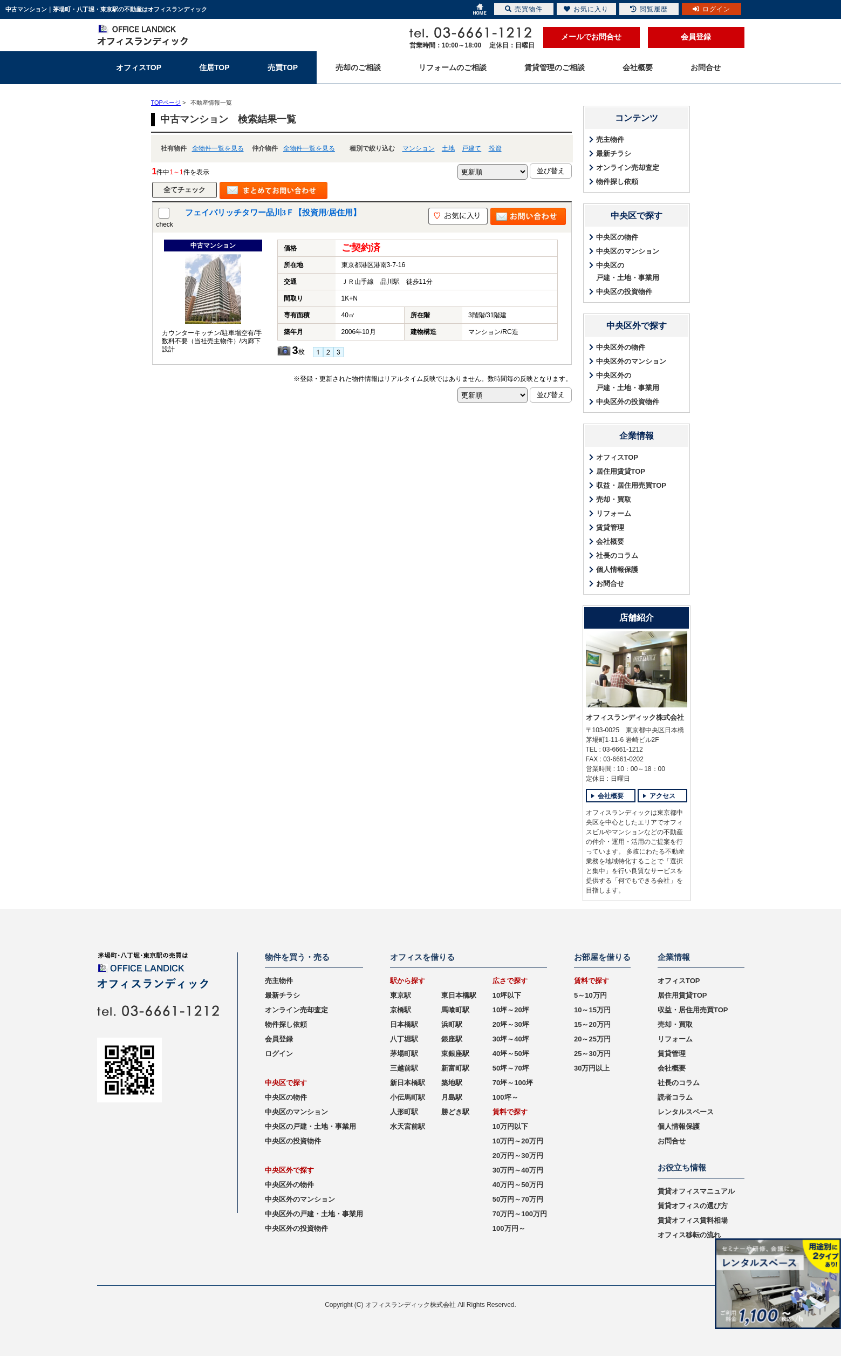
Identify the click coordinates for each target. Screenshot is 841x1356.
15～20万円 (592, 1024)
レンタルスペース (686, 1112)
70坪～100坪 (513, 1083)
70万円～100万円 (520, 1214)
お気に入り (586, 9)
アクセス (662, 796)
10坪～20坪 (511, 1010)
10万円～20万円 (518, 1141)
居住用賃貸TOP (621, 471)
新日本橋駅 (407, 1083)
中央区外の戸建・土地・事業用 (627, 381)
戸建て (471, 148)
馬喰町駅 (455, 1010)
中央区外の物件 (620, 347)
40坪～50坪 (511, 1054)
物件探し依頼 (617, 182)
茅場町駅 (404, 1054)
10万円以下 (510, 1126)
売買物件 (524, 9)
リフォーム (613, 513)
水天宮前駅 (407, 1126)
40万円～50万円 (518, 1185)
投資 (495, 148)
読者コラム (675, 1097)
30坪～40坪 (511, 1039)
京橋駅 (400, 1010)
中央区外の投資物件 (627, 402)
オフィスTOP (617, 457)
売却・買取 (613, 499)
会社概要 (610, 541)
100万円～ (509, 1228)
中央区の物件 (617, 237)
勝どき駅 (455, 1112)
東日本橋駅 (458, 995)
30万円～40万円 (518, 1170)
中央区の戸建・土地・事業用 (627, 271)
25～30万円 (592, 1054)
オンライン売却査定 (627, 167)
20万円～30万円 (518, 1155)
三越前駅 (404, 1068)
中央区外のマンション (631, 361)
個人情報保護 (617, 569)
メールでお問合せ (591, 36)
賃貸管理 (610, 527)
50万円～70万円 (518, 1199)
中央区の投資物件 (624, 292)
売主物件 (610, 139)
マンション (418, 148)
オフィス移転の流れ (689, 1235)
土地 (448, 148)
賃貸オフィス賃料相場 (693, 1220)
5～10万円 (590, 995)
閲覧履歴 (649, 9)
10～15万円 (592, 1010)
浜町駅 (451, 1024)
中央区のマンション (627, 251)
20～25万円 (592, 1039)
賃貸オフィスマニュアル (696, 1191)
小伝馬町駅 (407, 1097)
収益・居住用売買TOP (631, 485)
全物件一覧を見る (218, 148)
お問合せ (610, 584)
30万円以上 (592, 1068)
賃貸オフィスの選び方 (693, 1206)
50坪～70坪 (511, 1068)
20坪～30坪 (511, 1024)
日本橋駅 (404, 1024)
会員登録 (696, 36)
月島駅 (451, 1097)
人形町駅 (404, 1112)
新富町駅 (455, 1068)
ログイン (279, 1054)
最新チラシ (613, 153)
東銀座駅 (455, 1054)
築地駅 (451, 1083)
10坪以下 (507, 995)
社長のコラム (617, 555)
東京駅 (400, 995)
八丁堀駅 (404, 1039)
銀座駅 (451, 1039)
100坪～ (505, 1097)
